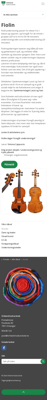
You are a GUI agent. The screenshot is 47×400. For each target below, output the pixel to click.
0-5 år (4, 240)
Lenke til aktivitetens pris (13, 132)
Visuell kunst (7, 236)
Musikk (4, 228)
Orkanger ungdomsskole (15, 155)
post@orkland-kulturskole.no (15, 335)
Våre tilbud (6, 224)
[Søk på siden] (23, 361)
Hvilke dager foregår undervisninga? (18, 138)
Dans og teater (8, 232)
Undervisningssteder (11, 247)
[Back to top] (23, 392)
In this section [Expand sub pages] (23, 14)
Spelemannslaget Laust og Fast (28, 90)
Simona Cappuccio (16, 144)
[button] (23, 287)
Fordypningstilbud (10, 243)
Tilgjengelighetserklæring (10, 380)
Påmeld (9, 164)
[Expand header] (43, 3)
